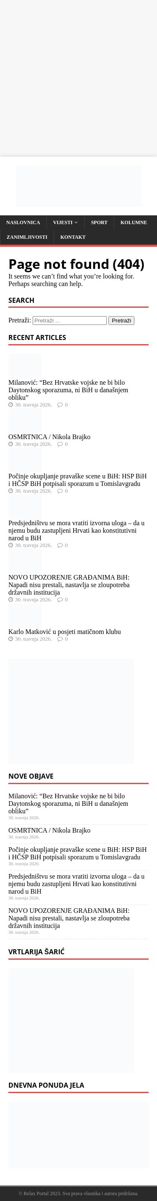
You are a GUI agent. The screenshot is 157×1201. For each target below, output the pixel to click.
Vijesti (63, 222)
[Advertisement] (78, 78)
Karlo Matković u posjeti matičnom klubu (64, 631)
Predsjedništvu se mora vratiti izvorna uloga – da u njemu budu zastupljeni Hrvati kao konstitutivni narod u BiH (76, 530)
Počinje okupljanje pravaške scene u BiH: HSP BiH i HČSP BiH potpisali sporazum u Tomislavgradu (77, 480)
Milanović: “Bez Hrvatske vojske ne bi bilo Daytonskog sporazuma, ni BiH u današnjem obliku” (68, 390)
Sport (99, 222)
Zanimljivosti (27, 237)
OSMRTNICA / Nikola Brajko (49, 436)
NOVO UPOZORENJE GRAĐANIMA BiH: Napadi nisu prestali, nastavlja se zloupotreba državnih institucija (69, 585)
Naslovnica (23, 222)
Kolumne (134, 222)
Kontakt (72, 237)
